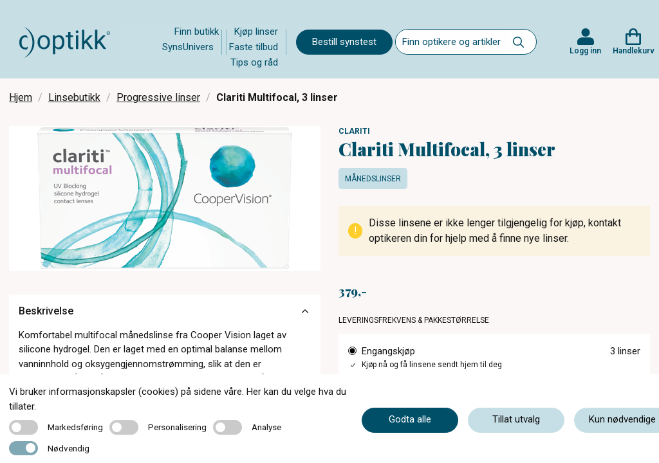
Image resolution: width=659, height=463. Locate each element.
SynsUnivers (188, 47)
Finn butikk (196, 31)
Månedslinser (373, 178)
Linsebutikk (74, 97)
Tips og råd (254, 62)
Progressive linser (158, 97)
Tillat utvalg (516, 419)
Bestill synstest (344, 42)
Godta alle (410, 419)
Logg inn (585, 50)
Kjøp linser (256, 31)
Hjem (20, 97)
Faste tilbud (253, 47)
